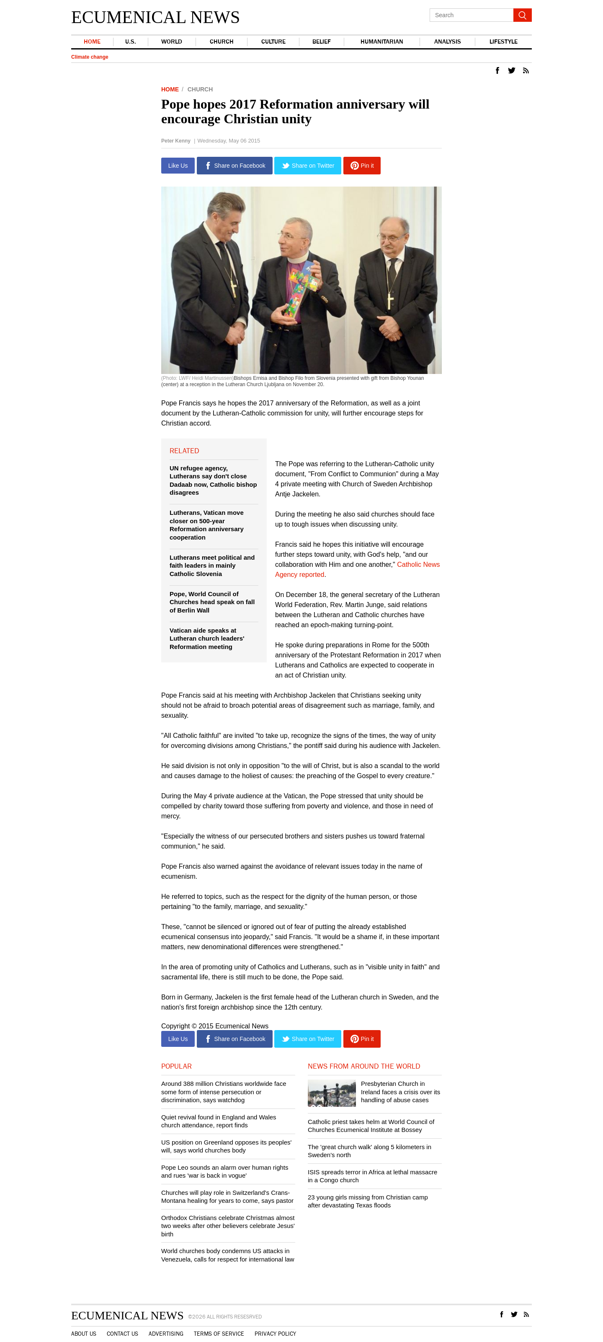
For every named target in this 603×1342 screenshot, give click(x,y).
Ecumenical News (155, 17)
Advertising (166, 1334)
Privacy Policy (275, 1334)
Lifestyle (503, 41)
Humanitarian (381, 41)
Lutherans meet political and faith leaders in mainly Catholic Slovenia (212, 565)
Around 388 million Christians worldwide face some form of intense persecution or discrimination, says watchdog (223, 1091)
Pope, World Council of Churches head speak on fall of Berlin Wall (212, 602)
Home (92, 41)
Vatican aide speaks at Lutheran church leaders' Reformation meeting (207, 638)
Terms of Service (219, 1334)
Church (220, 41)
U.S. (130, 41)
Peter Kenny (176, 141)
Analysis (447, 41)
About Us (83, 1334)
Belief (320, 41)
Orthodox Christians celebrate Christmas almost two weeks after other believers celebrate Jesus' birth (228, 1226)
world (171, 41)
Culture (272, 41)
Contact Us (122, 1334)
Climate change (89, 57)
